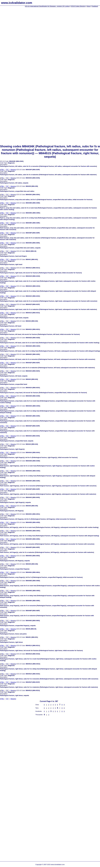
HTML (2, 169)
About (88, 6)
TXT (7, 169)
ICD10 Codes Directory (78, 6)
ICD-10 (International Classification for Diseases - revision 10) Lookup (47, 6)
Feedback (95, 6)
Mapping (13, 169)
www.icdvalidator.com (16, 2)
